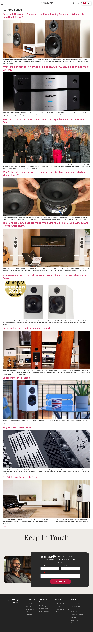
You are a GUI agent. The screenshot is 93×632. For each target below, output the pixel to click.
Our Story (57, 606)
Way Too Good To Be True (17, 427)
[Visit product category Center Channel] (32, 609)
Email (42, 572)
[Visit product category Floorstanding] (32, 603)
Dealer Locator (75, 603)
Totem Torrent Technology (62, 609)
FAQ (72, 609)
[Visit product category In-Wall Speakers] (46, 608)
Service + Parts (75, 612)
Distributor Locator (76, 606)
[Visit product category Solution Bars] (32, 612)
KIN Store (57, 612)
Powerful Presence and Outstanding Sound (26, 328)
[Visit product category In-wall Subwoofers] (46, 614)
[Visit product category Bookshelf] (32, 606)
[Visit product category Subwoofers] (32, 614)
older (5, 526)
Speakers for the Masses (16, 377)
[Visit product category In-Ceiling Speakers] (46, 606)
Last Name (64, 565)
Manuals (73, 617)
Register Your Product (77, 614)
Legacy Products (75, 620)
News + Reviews (59, 603)
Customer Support (76, 623)
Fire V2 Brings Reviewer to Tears (20, 477)
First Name (43, 565)
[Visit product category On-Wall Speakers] (46, 611)
